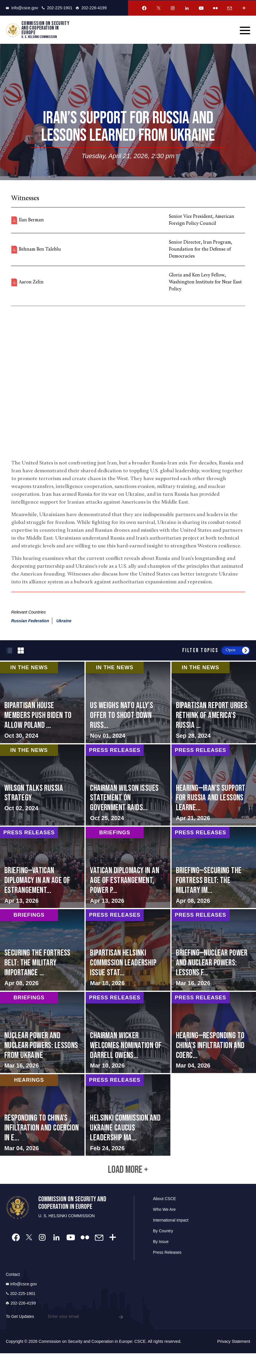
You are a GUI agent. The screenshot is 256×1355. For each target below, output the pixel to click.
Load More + (128, 1171)
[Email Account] (229, 8)
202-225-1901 (57, 8)
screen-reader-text (128, 702)
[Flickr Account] (215, 8)
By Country (163, 1232)
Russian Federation (30, 621)
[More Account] (243, 8)
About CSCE (164, 1200)
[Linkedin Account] (187, 8)
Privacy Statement (233, 1343)
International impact (170, 1222)
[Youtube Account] (201, 8)
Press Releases (167, 1254)
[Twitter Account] (158, 8)
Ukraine (63, 621)
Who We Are (164, 1211)
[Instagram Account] (172, 8)
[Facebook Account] (144, 8)
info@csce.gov (22, 8)
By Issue (161, 1243)
